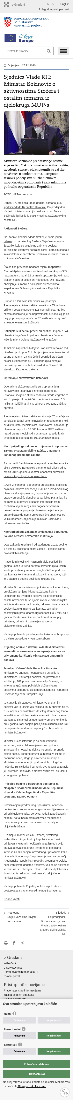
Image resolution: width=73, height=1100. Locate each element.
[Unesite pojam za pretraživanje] (21, 51)
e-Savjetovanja (13, 967)
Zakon (14, 544)
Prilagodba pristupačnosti (54, 9)
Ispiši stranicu (6, 943)
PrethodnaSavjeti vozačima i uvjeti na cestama (21, 917)
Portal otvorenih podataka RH (22, 971)
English (64, 4)
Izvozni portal (12, 976)
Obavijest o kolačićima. (31, 1086)
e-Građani (10, 963)
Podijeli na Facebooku (14, 943)
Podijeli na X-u (22, 943)
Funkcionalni (12, 1029)
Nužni (7, 1014)
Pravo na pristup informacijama (22, 990)
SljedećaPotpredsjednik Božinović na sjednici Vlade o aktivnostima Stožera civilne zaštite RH (53, 923)
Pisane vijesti (12, 899)
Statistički (10, 1045)
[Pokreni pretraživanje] (49, 51)
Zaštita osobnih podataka (19, 994)
